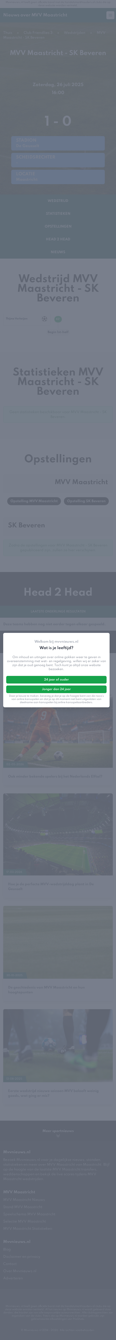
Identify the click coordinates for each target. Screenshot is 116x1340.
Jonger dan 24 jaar (56, 689)
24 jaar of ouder (56, 679)
